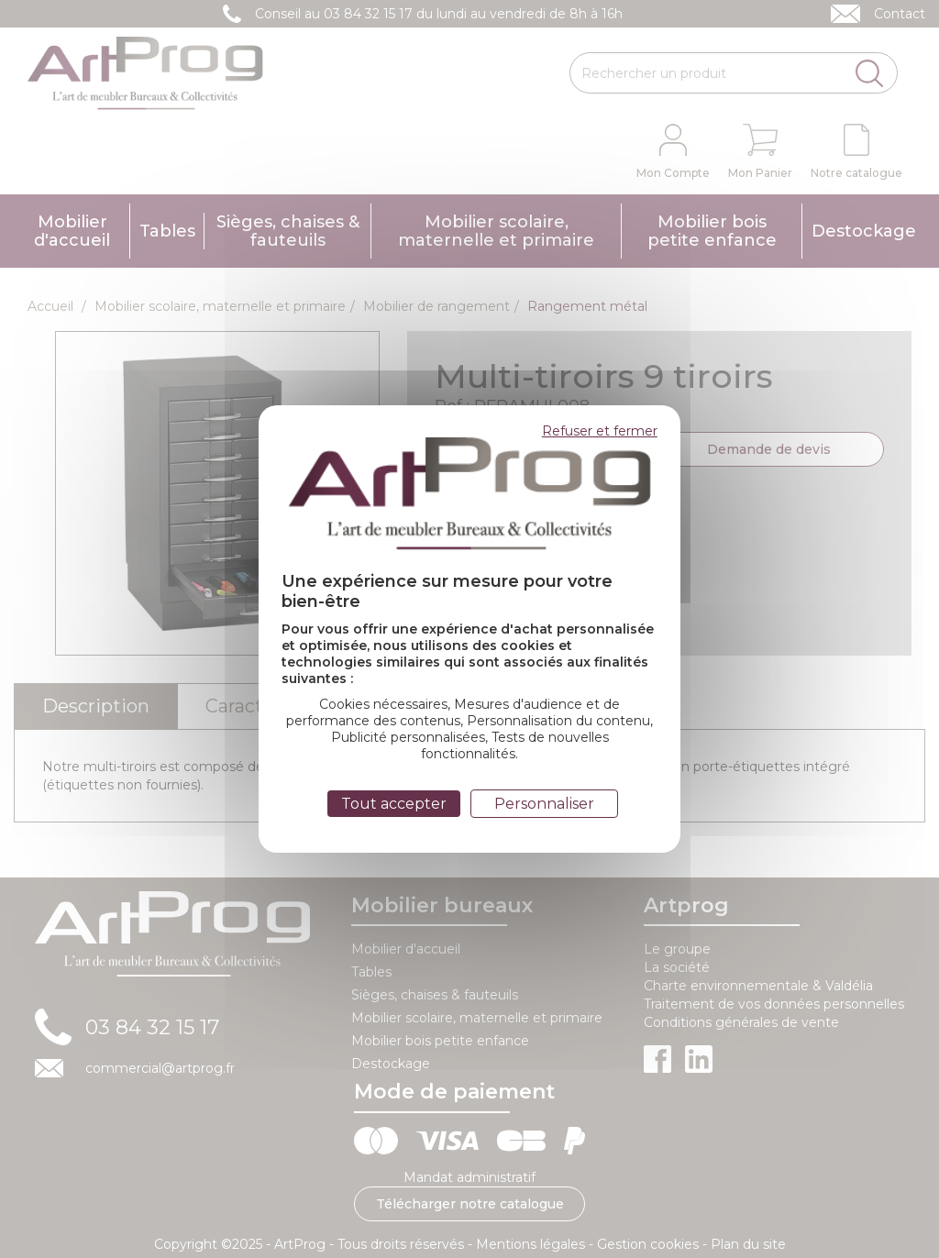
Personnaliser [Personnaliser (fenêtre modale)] (544, 803)
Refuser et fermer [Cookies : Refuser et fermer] (599, 431)
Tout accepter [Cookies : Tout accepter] (394, 803)
